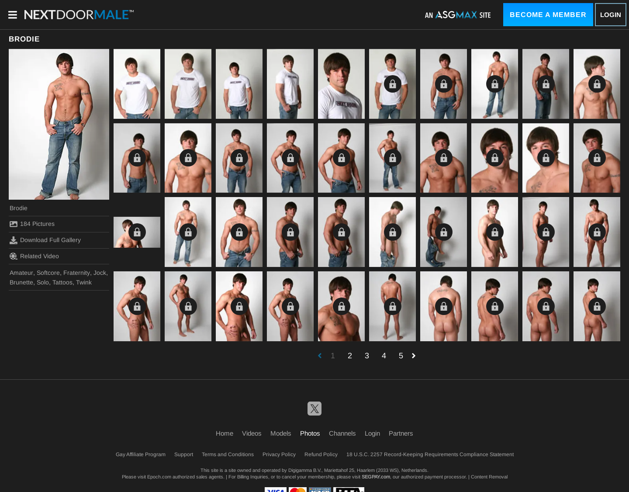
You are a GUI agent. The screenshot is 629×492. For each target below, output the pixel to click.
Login (610, 14)
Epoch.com (159, 476)
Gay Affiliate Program (141, 454)
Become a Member (548, 14)
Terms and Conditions (228, 454)
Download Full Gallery (45, 240)
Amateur (21, 272)
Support (183, 454)
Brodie (19, 207)
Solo (43, 282)
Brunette (21, 282)
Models (280, 433)
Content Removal (489, 476)
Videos (252, 433)
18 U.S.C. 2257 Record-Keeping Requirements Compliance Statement (430, 454)
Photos (310, 433)
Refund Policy (321, 454)
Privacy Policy (279, 454)
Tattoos (62, 282)
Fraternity (76, 272)
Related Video (34, 256)
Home (224, 433)
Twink (84, 282)
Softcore (48, 272)
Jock (99, 272)
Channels (342, 433)
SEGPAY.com (376, 476)
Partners (401, 433)
